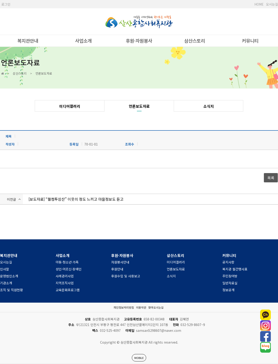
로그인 (5, 4)
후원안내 (117, 269)
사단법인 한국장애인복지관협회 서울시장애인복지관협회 (139, 21)
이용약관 (141, 307)
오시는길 (272, 4)
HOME (259, 4)
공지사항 (228, 262)
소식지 (208, 106)
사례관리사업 (65, 276)
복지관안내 (27, 40)
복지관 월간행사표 (234, 269)
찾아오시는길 (156, 307)
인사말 (4, 269)
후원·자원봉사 (139, 40)
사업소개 (83, 40)
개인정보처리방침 (124, 307)
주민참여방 (229, 276)
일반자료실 (229, 283)
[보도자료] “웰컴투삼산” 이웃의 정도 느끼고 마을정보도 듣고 (75, 199)
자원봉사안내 (120, 262)
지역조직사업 (65, 283)
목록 (270, 177)
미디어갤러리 (69, 106)
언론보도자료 (139, 106)
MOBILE (139, 358)
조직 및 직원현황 (11, 290)
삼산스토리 (194, 40)
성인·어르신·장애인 (69, 269)
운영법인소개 (9, 276)
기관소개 (6, 283)
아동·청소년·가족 (67, 262)
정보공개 (228, 290)
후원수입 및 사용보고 (125, 276)
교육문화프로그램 (68, 290)
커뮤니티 (250, 40)
